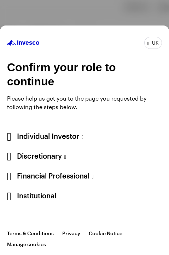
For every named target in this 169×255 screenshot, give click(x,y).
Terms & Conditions (30, 233)
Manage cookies (26, 244)
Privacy (71, 233)
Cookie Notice (105, 233)
